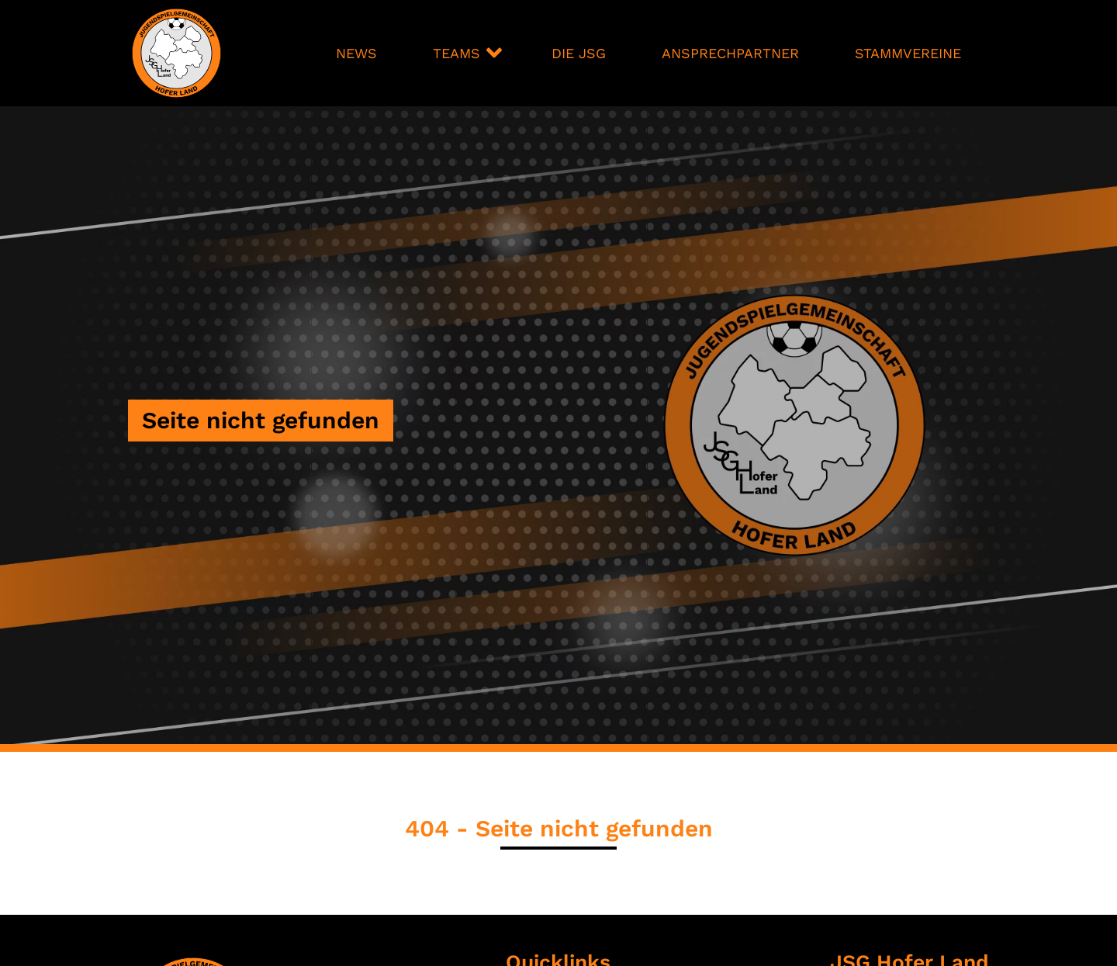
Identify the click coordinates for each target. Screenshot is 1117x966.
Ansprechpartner (730, 53)
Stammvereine (908, 53)
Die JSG (579, 53)
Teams (456, 53)
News (356, 53)
